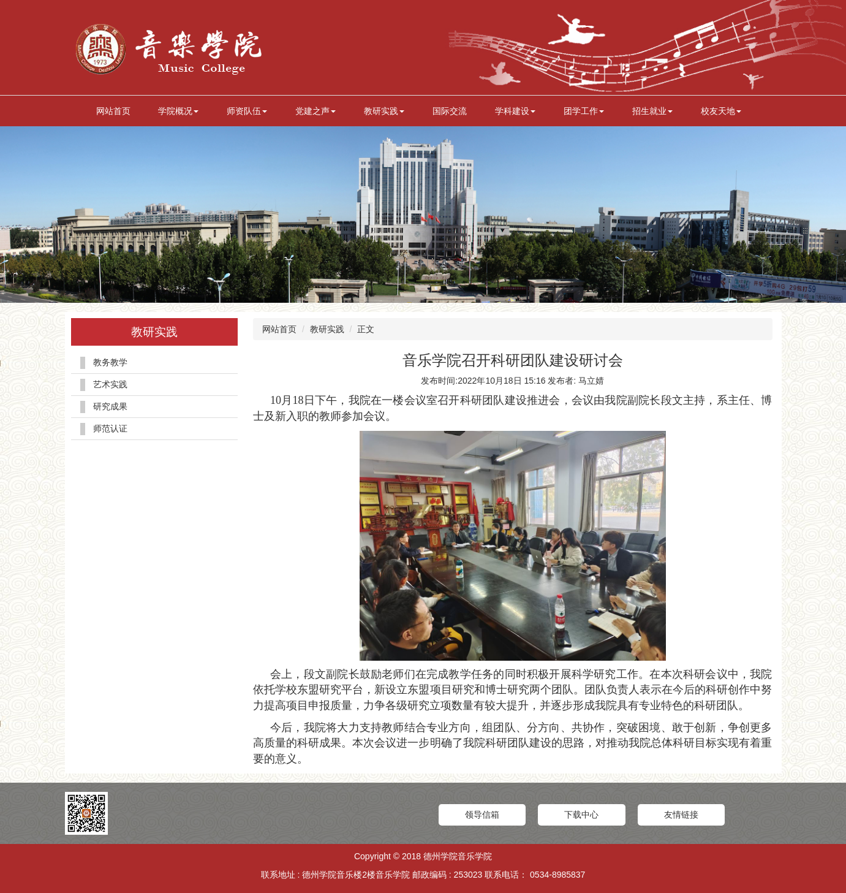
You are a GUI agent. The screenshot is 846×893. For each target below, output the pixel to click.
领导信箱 (482, 814)
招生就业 (652, 111)
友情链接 (681, 814)
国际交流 (449, 111)
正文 (365, 329)
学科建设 (515, 111)
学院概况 (178, 111)
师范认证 (110, 428)
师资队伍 (247, 111)
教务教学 (110, 362)
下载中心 (581, 814)
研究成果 (110, 406)
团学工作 (584, 111)
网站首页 (113, 111)
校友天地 (721, 111)
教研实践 (384, 111)
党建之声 (315, 111)
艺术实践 (110, 384)
